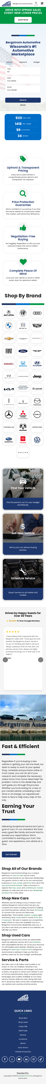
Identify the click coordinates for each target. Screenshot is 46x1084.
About (23, 1043)
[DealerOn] (23, 1073)
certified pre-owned (34, 888)
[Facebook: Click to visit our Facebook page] (4, 1059)
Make (9, 78)
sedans (27, 915)
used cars (15, 949)
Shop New (23, 1018)
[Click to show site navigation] (42, 3)
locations (36, 942)
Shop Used (23, 1022)
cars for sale (18, 875)
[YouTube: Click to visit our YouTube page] (19, 1059)
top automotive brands (12, 885)
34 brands (39, 910)
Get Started (11, 854)
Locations (23, 1039)
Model (9, 87)
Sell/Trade (23, 1030)
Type (9, 69)
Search (23, 100)
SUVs (29, 883)
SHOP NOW (23, 20)
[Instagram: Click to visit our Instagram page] (33, 1059)
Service (23, 1035)
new (14, 888)
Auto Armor (23, 1047)
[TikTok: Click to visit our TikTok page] (40, 1059)
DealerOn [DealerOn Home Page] (22, 1076)
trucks (19, 883)
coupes (34, 915)
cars (14, 883)
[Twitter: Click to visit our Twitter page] (12, 1059)
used (18, 888)
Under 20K (23, 1026)
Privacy (30, 1076)
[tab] (9, 61)
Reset (23, 105)
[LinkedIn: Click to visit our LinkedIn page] (26, 1059)
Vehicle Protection (23, 1051)
